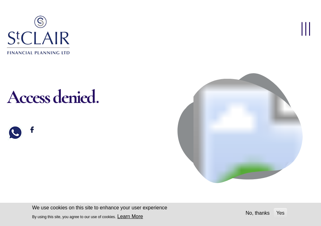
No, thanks (258, 213)
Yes (280, 213)
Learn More (130, 216)
